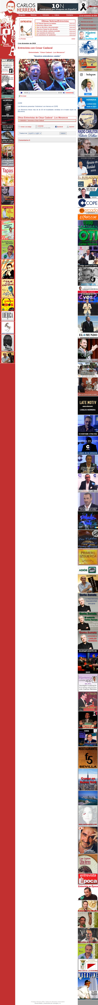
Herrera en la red (87, 22)
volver (73, 39)
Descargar (23, 96)
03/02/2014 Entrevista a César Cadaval (32, 120)
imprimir (71, 126)
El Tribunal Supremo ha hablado (46, 23)
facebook (60, 126)
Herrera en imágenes (88, 25)
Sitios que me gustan (88, 28)
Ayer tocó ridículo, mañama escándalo (48, 31)
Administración (88, 18)
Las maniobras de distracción (46, 33)
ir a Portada (22, 39)
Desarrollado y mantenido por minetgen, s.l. (48, 1003)
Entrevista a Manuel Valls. (44, 25)
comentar (40, 126)
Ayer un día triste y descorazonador (47, 27)
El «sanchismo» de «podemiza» (46, 35)
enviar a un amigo (26, 126)
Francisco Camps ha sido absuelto (47, 29)
